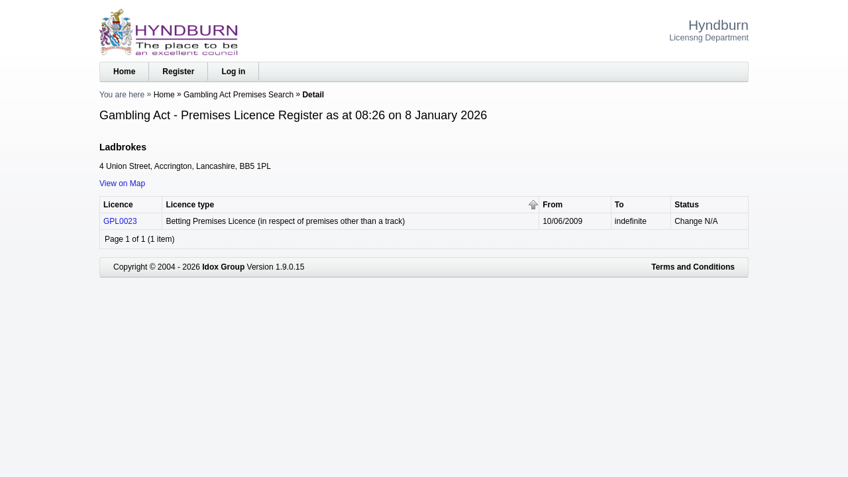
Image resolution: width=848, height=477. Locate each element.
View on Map (122, 183)
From (552, 204)
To (619, 204)
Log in (233, 71)
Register (178, 71)
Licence (118, 204)
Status (686, 204)
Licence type (190, 204)
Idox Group (223, 267)
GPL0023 (120, 221)
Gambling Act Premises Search (238, 94)
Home (124, 71)
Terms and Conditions (693, 267)
